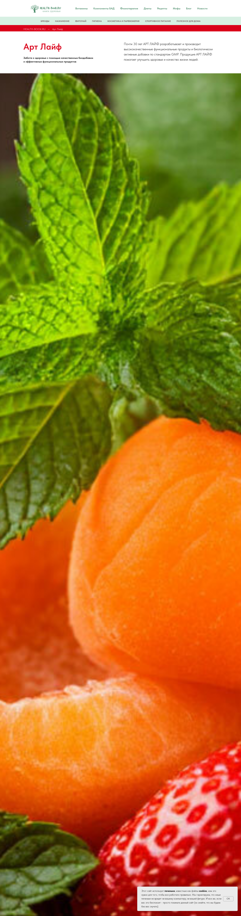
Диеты (147, 8)
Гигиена (97, 21)
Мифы (176, 8)
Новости (202, 8)
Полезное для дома (188, 21)
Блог (188, 8)
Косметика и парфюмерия (123, 21)
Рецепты (162, 8)
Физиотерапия (129, 8)
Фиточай (80, 21)
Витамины (81, 8)
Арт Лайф (57, 29)
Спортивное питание (158, 21)
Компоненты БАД (103, 8)
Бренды (45, 21)
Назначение (62, 21)
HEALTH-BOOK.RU (34, 29)
